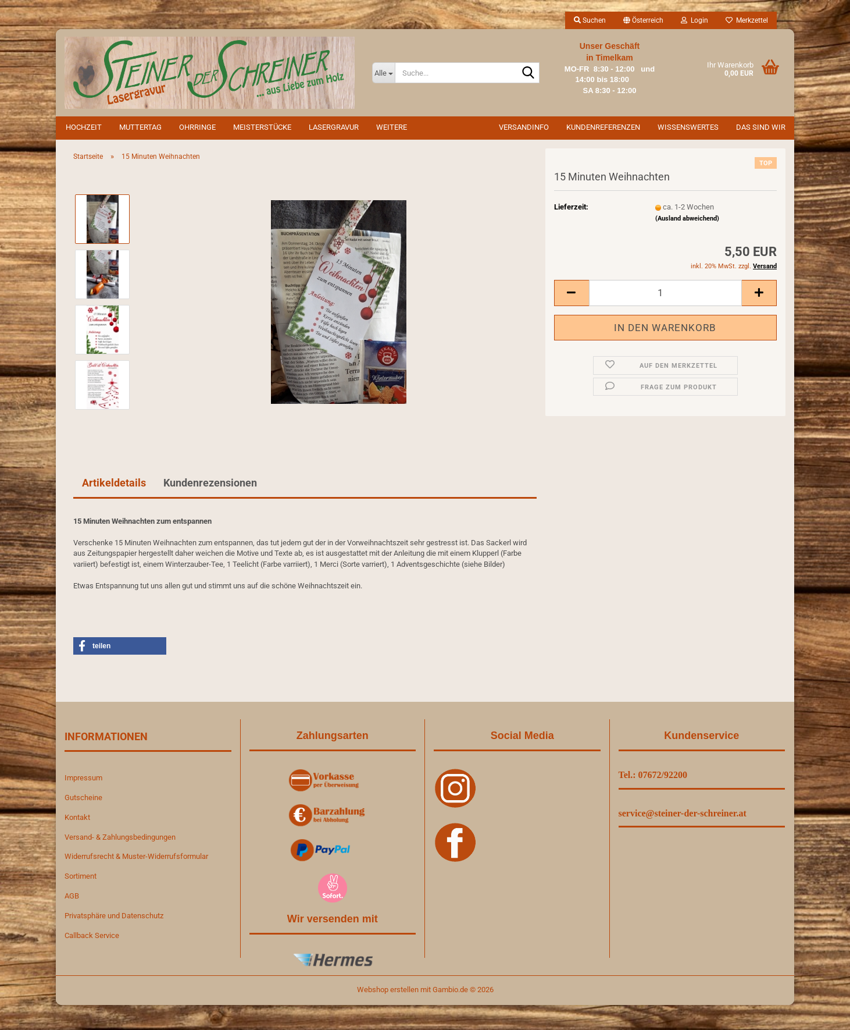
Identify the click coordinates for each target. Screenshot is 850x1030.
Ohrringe (197, 127)
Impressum (83, 777)
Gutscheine (83, 797)
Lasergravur (334, 127)
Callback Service (92, 935)
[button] (643, 20)
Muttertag (140, 127)
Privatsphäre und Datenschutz (114, 915)
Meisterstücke (262, 127)
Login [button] (694, 20)
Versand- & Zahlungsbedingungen (120, 837)
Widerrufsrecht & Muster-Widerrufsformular (136, 856)
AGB (72, 896)
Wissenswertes (688, 127)
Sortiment (81, 876)
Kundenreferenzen (603, 127)
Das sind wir (760, 127)
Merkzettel (747, 20)
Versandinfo (524, 127)
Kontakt (77, 817)
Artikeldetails (114, 483)
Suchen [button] (590, 20)
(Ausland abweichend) (687, 218)
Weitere (391, 127)
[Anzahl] (665, 293)
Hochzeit (84, 127)
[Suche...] (383, 72)
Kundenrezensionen (210, 483)
